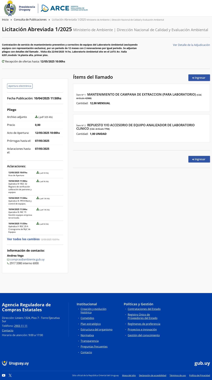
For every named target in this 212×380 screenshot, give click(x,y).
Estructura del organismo (97, 329)
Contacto (7, 330)
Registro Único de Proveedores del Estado (142, 316)
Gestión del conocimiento (144, 335)
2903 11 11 (20, 326)
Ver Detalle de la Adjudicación (191, 45)
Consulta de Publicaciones (30, 19)
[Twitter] (10, 375)
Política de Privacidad (199, 375)
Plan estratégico (91, 324)
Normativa (87, 335)
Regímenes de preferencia (144, 324)
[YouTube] (3, 375)
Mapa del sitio (129, 375)
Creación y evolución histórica (93, 310)
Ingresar (201, 78)
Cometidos (87, 318)
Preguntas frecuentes (94, 346)
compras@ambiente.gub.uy (27, 259)
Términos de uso (178, 375)
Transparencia (90, 341)
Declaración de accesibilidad (152, 375)
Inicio (5, 19)
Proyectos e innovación (142, 329)
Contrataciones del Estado (144, 309)
